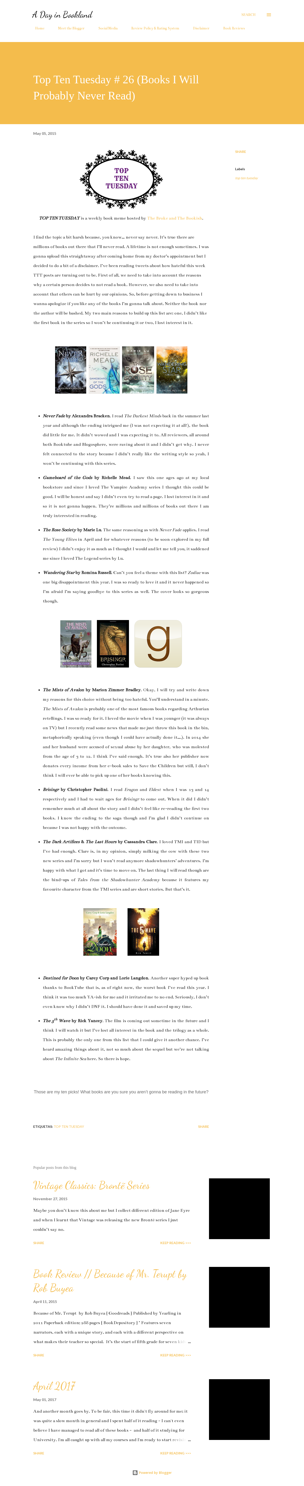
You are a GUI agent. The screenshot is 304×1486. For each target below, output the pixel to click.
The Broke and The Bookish (174, 218)
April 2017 (54, 1386)
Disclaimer (198, 28)
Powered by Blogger (152, 1472)
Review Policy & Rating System (152, 28)
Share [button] (240, 152)
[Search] (248, 14)
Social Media (105, 28)
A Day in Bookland (62, 14)
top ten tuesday (246, 178)
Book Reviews (231, 28)
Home (37, 28)
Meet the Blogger (68, 28)
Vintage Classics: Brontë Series (91, 1185)
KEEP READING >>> (175, 1243)
